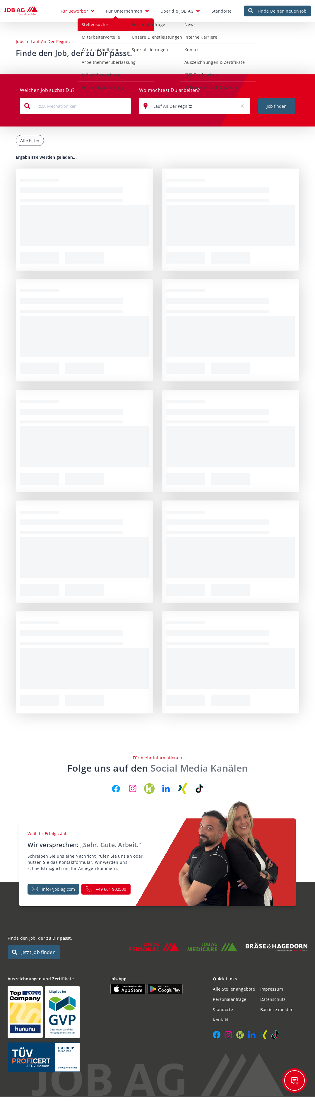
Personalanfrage (229, 1003)
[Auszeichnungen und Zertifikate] (55, 1016)
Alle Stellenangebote (234, 993)
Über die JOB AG (177, 13)
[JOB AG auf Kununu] (149, 793)
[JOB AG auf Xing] (182, 793)
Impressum (271, 993)
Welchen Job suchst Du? (47, 94)
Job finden (277, 110)
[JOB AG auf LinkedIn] (166, 793)
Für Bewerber (74, 13)
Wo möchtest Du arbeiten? (169, 94)
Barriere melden (277, 1014)
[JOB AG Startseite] (21, 13)
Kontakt (220, 1024)
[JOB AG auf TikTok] (199, 793)
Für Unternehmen (124, 13)
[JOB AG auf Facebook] (116, 793)
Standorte (222, 13)
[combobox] (75, 110)
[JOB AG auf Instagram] (132, 793)
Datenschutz (273, 1003)
